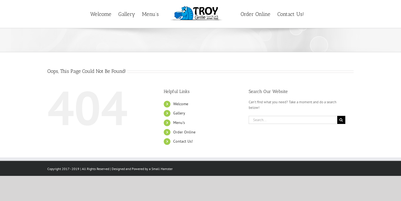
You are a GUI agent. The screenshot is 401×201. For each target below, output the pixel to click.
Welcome (180, 103)
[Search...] (293, 120)
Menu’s (179, 122)
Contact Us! (183, 141)
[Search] (341, 120)
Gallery (179, 113)
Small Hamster (162, 169)
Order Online (184, 132)
